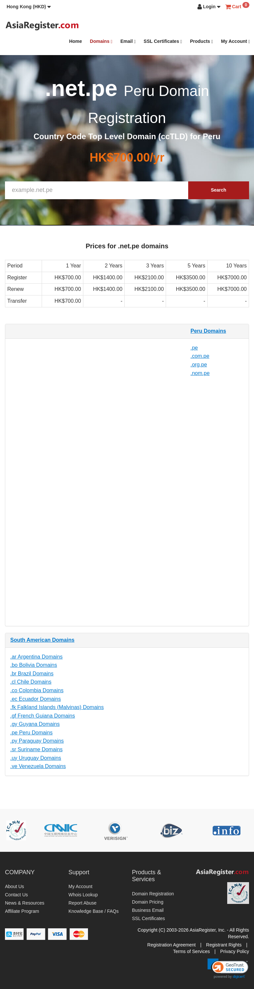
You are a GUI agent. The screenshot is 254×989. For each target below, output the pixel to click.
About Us (14, 886)
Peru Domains (208, 331)
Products (201, 41)
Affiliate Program (22, 911)
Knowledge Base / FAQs (93, 911)
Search (218, 190)
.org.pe (198, 364)
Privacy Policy (234, 951)
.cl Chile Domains (30, 682)
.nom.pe (200, 373)
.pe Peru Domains (31, 732)
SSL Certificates (163, 41)
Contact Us (16, 894)
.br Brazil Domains (32, 673)
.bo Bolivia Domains (33, 665)
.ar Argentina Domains (36, 657)
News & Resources (24, 903)
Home (75, 41)
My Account (235, 41)
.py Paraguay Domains (37, 741)
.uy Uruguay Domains (35, 758)
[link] (228, 968)
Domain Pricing (147, 902)
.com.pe (199, 356)
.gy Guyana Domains (35, 724)
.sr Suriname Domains (36, 749)
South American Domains (42, 640)
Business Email (148, 910)
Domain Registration (153, 893)
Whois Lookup (83, 894)
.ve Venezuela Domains (38, 766)
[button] (29, 6)
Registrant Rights (223, 944)
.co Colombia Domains (37, 690)
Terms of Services (191, 951)
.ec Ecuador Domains (35, 699)
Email (128, 41)
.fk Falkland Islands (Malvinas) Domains (57, 707)
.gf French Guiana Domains (42, 716)
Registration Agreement (171, 944)
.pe (194, 348)
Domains (101, 41)
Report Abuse (82, 903)
